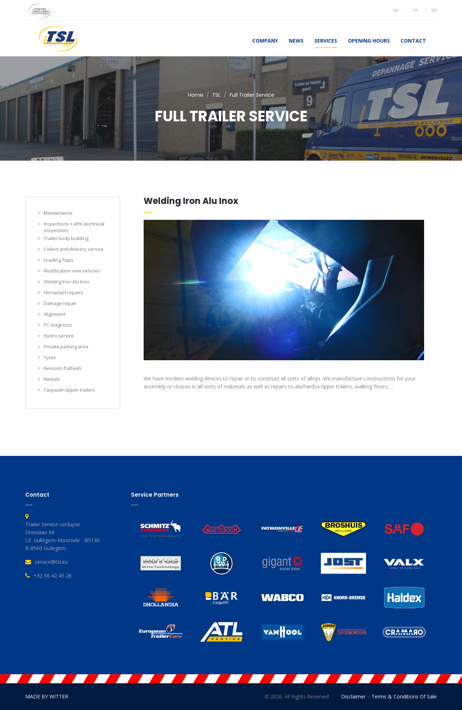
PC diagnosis (58, 325)
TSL (216, 95)
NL (396, 10)
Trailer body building (66, 238)
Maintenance (58, 213)
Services (325, 40)
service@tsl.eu (51, 561)
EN (434, 10)
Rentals (52, 379)
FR (415, 10)
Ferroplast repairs (63, 292)
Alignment (54, 314)
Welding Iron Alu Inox (67, 281)
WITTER (58, 696)
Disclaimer (353, 696)
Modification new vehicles (72, 270)
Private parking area (66, 346)
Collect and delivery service (74, 249)
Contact (413, 40)
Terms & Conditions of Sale (404, 696)
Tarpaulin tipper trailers (69, 390)
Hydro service (59, 335)
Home (195, 95)
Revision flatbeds (63, 368)
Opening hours (369, 40)
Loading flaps (58, 260)
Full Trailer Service (252, 95)
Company (265, 40)
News (296, 40)
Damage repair (60, 303)
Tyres (50, 357)
